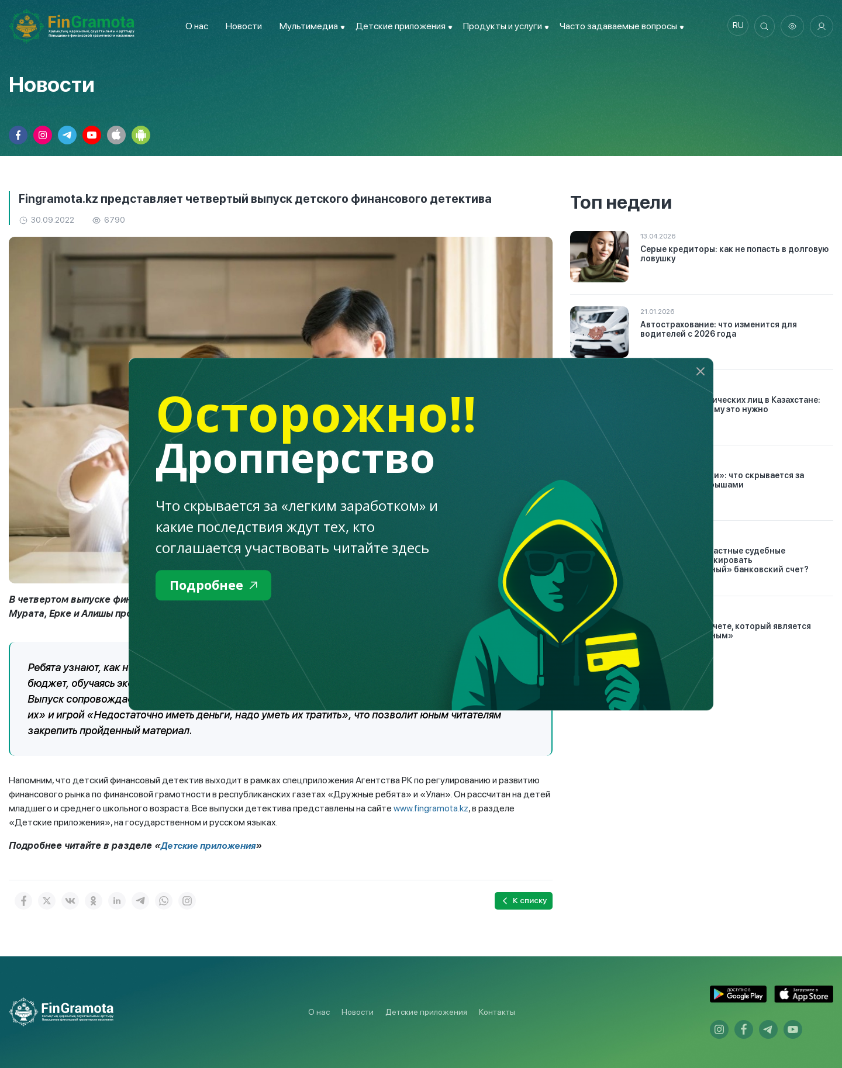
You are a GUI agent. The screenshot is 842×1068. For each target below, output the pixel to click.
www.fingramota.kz (431, 808)
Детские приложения (209, 845)
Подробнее (217, 586)
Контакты (497, 1012)
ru (734, 26)
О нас (193, 26)
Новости (241, 26)
